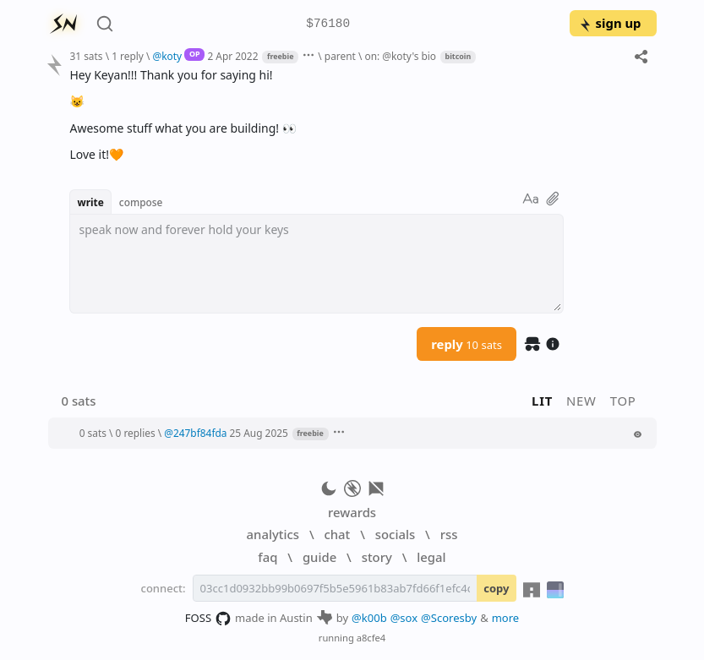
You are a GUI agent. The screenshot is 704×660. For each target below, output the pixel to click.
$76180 (328, 24)
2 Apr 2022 (232, 56)
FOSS (208, 618)
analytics (273, 534)
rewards (352, 512)
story (377, 556)
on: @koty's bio (400, 56)
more (506, 617)
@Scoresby (449, 617)
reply (466, 343)
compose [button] (141, 202)
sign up (609, 22)
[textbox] (316, 263)
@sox (403, 617)
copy (496, 588)
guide (319, 556)
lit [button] (542, 400)
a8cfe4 (371, 637)
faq (267, 556)
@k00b (369, 617)
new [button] (581, 400)
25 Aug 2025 (259, 432)
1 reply (128, 56)
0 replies (136, 432)
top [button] (623, 400)
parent (340, 56)
